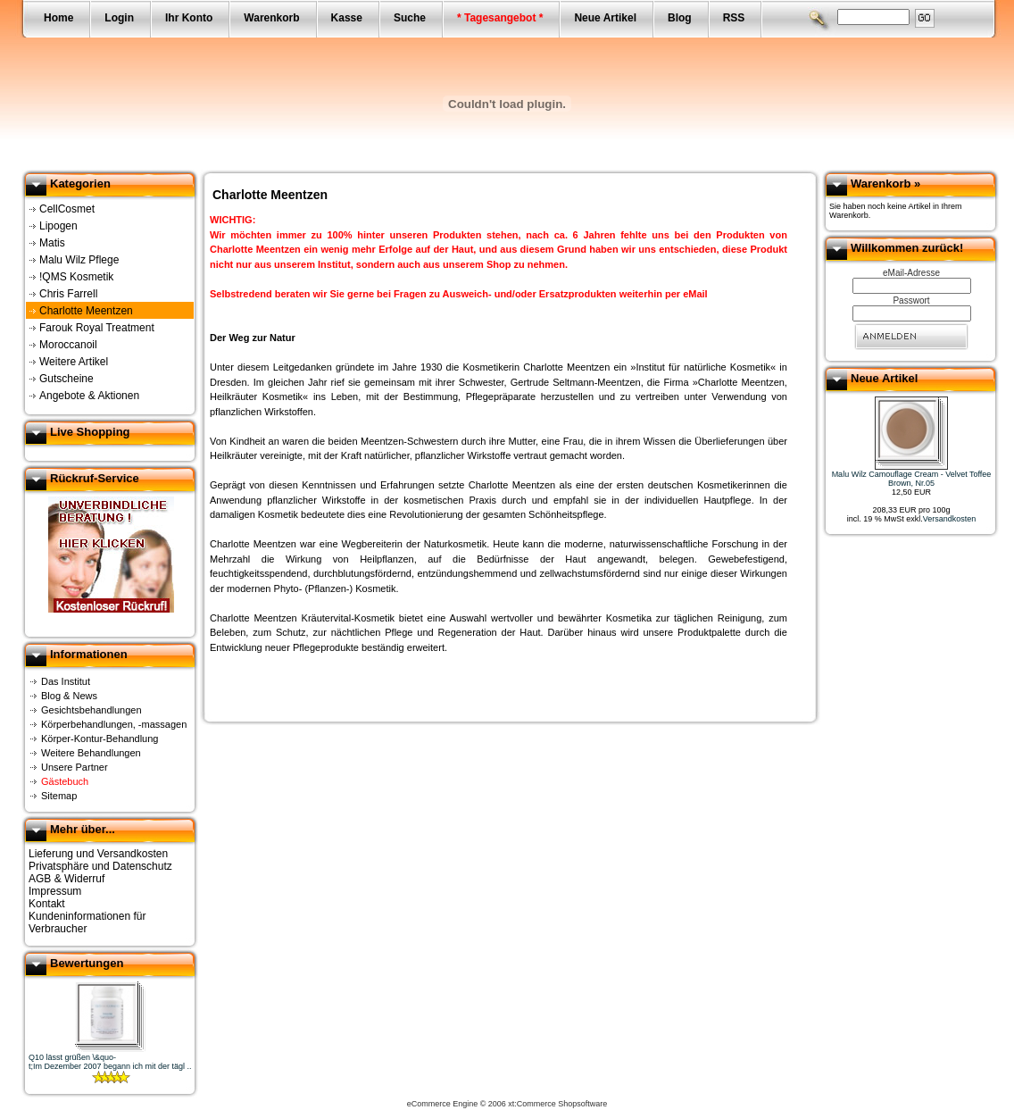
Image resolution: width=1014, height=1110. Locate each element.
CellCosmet (67, 209)
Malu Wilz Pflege (79, 260)
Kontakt (47, 903)
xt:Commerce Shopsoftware (557, 1103)
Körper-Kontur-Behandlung (99, 738)
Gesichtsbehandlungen (91, 710)
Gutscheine (66, 378)
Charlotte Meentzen (86, 311)
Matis (52, 243)
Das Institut (65, 681)
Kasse (346, 18)
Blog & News (69, 695)
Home (58, 18)
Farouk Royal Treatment (96, 327)
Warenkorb (271, 18)
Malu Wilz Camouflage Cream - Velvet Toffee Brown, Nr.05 (912, 479)
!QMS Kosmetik (76, 277)
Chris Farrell (68, 294)
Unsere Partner (74, 767)
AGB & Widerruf (66, 878)
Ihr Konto (188, 18)
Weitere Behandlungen (91, 752)
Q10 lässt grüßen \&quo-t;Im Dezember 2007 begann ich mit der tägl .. (110, 1062)
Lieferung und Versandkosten (98, 853)
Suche (410, 18)
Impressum (55, 891)
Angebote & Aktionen (89, 395)
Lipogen (58, 226)
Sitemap (59, 795)
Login (119, 18)
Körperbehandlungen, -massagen (114, 724)
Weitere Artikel (73, 361)
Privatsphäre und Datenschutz (100, 866)
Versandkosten (950, 518)
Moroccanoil (68, 344)
